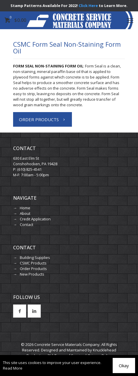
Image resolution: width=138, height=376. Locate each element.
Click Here (88, 5)
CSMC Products (33, 263)
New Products (32, 274)
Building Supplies (35, 257)
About (25, 213)
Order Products (33, 268)
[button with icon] (19, 311)
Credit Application (35, 219)
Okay (124, 365)
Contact (26, 224)
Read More (12, 368)
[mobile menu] (130, 20)
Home (25, 207)
